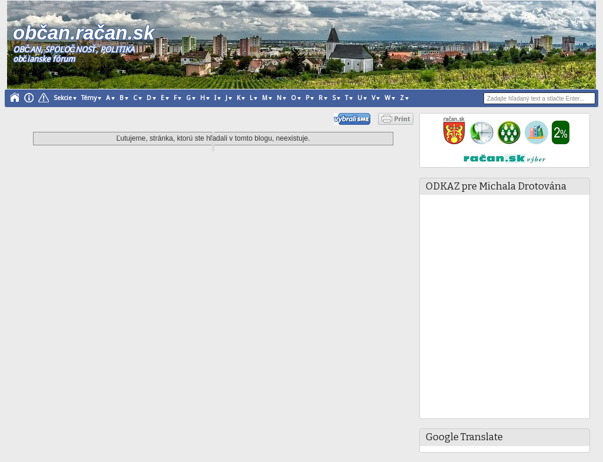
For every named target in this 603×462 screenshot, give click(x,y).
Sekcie (63, 98)
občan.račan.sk (83, 33)
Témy (89, 98)
